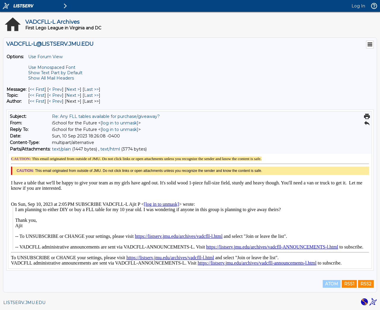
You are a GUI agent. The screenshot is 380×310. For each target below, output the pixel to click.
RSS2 (365, 284)
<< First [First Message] (37, 89)
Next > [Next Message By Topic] (73, 95)
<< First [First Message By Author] (37, 101)
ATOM (331, 284)
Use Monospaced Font (51, 67)
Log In (358, 6)
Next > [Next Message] (73, 89)
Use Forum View (45, 56)
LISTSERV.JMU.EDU (24, 302)
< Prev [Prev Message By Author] (55, 101)
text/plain (61, 149)
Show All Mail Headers (51, 78)
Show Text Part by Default (55, 72)
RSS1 (349, 284)
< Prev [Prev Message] (55, 89)
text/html (110, 149)
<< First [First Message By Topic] (37, 95)
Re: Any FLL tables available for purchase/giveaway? (106, 116)
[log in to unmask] (119, 123)
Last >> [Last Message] (91, 89)
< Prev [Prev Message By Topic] (55, 95)
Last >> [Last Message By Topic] (91, 95)
